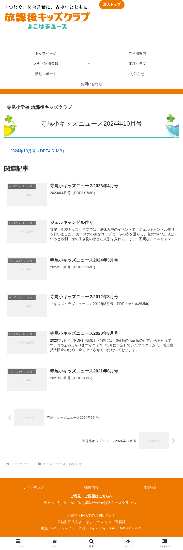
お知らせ (150, 489)
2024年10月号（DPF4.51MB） (38, 151)
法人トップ (112, 4)
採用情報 (91, 489)
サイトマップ (33, 489)
